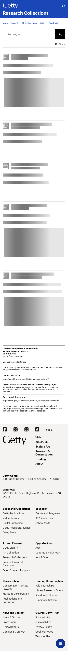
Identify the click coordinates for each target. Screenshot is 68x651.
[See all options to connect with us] (49, 430)
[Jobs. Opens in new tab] (37, 547)
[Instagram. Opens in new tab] (26, 429)
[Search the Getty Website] (63, 6)
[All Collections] (29, 23)
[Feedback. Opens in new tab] (54, 23)
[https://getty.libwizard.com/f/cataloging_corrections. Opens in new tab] (26, 379)
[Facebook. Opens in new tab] (5, 429)
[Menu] (60, 643)
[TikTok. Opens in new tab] (37, 429)
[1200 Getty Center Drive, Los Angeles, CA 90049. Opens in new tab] (31, 479)
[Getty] (10, 6)
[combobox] (29, 34)
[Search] (14, 23)
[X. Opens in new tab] (15, 429)
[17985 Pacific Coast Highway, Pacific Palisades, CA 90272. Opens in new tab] (34, 494)
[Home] (5, 23)
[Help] (42, 23)
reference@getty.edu (17, 362)
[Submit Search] (60, 34)
